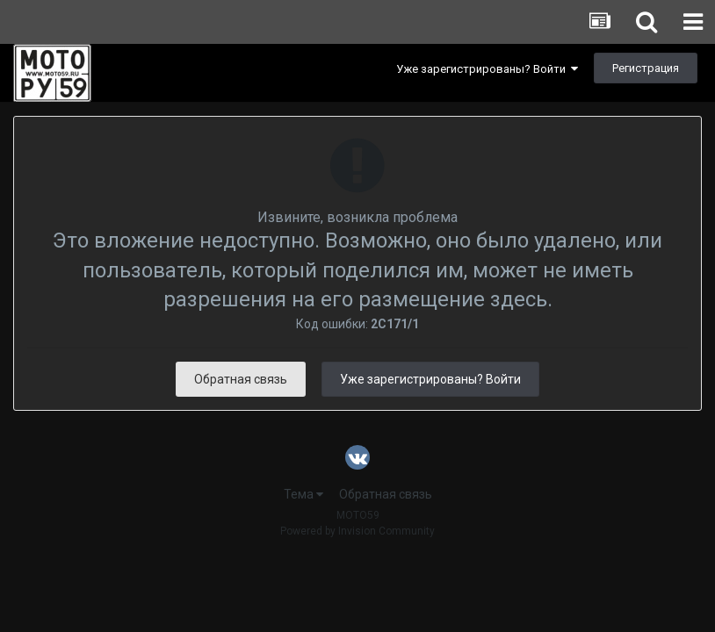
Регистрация (645, 68)
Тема (303, 494)
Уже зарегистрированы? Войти (487, 68)
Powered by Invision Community (357, 531)
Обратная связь (240, 379)
